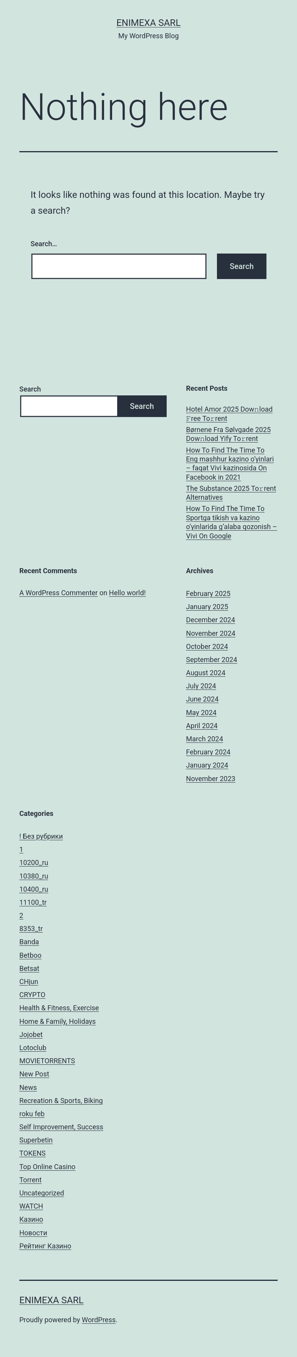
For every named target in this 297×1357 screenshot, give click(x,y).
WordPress (99, 1320)
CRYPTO (32, 995)
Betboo (30, 955)
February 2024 (208, 752)
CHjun (28, 981)
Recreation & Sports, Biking (61, 1100)
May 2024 (201, 712)
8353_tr (31, 929)
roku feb (31, 1114)
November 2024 (211, 633)
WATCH (31, 1206)
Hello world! (127, 593)
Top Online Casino (47, 1167)
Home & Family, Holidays (57, 1021)
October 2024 (207, 646)
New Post (34, 1074)
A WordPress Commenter (58, 593)
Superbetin (36, 1140)
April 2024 (202, 726)
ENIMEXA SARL (148, 22)
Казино (31, 1219)
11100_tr (33, 902)
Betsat (29, 968)
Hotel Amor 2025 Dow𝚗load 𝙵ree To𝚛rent (229, 413)
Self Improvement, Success (61, 1127)
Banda (29, 942)
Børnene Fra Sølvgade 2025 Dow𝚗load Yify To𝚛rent (228, 434)
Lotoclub (32, 1048)
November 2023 (211, 779)
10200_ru (33, 862)
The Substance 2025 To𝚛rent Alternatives (231, 492)
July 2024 (201, 686)
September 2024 (211, 660)
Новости (33, 1233)
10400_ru (33, 889)
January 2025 (207, 607)
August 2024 (205, 673)
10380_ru (33, 876)
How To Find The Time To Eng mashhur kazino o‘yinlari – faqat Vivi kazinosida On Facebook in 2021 (230, 463)
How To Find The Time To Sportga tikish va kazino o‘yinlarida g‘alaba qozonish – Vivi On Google (231, 522)
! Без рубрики (41, 836)
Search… (44, 244)
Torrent (30, 1180)
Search (30, 389)
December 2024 (210, 620)
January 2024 (207, 765)
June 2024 (202, 699)
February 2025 (208, 593)
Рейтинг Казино (45, 1246)
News (28, 1087)
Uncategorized (41, 1193)
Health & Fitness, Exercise (59, 1008)
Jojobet (31, 1034)
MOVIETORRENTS (47, 1061)
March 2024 (204, 739)
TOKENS (32, 1153)
